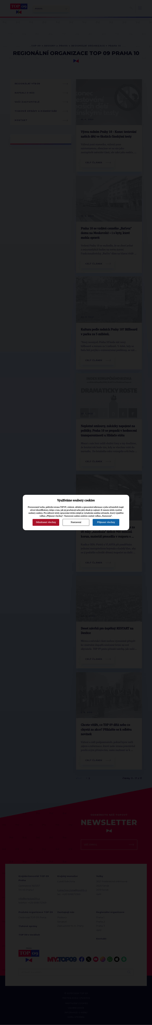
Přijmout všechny (106, 522)
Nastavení (76, 522)
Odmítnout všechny (46, 522)
